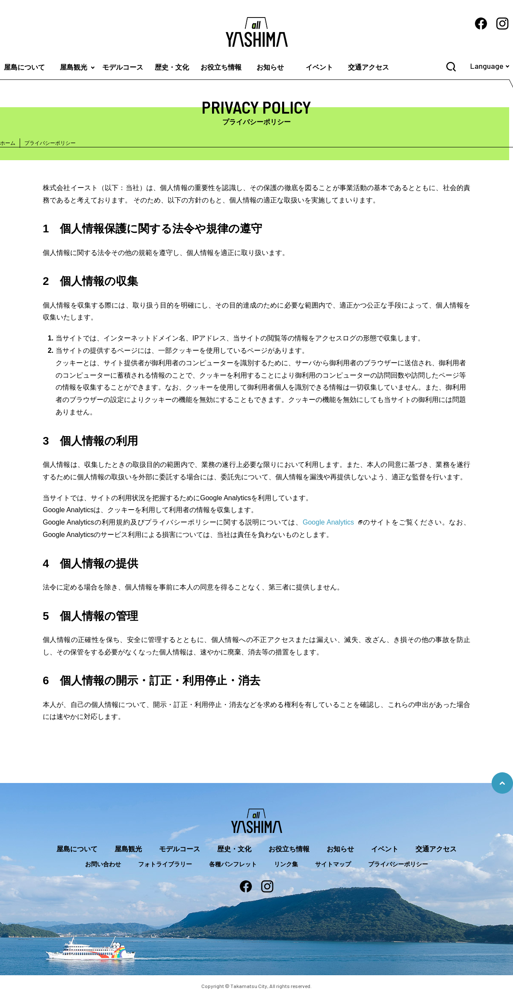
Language (487, 66)
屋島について (76, 849)
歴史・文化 (172, 67)
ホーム (7, 143)
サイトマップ (333, 864)
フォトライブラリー (165, 864)
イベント (319, 67)
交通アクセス (368, 67)
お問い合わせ (103, 864)
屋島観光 (73, 67)
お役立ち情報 (221, 67)
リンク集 (286, 864)
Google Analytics (328, 522)
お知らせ (270, 67)
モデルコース (122, 67)
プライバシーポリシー (398, 864)
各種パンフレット (233, 864)
